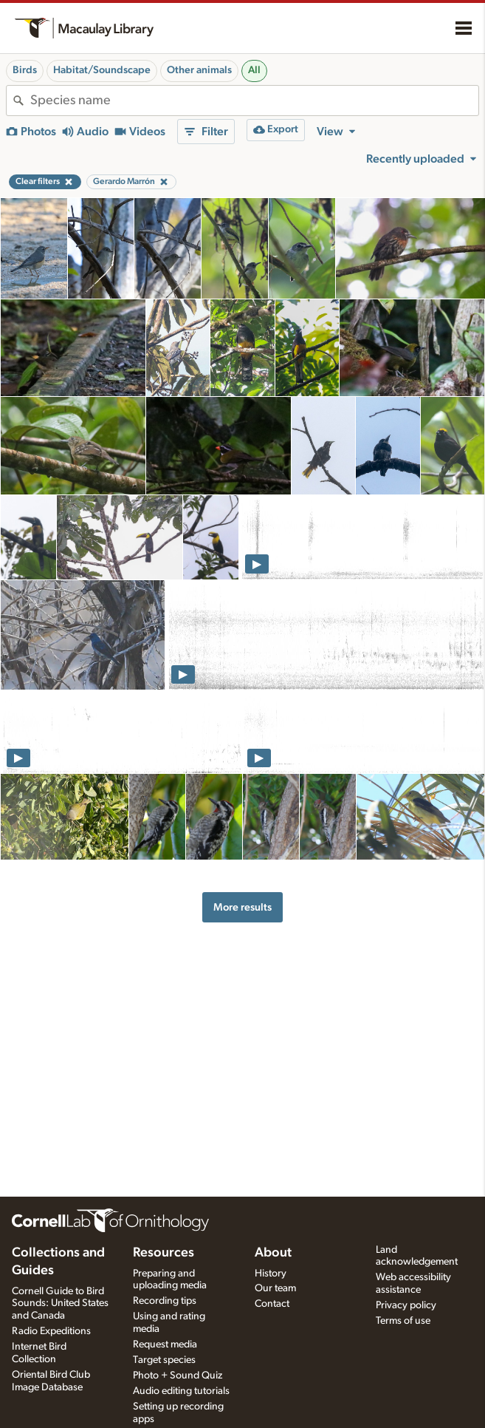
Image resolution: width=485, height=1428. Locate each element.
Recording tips (164, 1301)
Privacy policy (406, 1305)
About (273, 1252)
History (270, 1273)
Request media (165, 1344)
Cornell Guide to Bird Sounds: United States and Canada (60, 1304)
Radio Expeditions (51, 1331)
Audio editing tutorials (181, 1391)
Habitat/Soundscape (102, 70)
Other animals (199, 70)
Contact (272, 1304)
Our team (275, 1288)
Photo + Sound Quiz (177, 1375)
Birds (25, 70)
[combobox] (254, 100)
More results (242, 907)
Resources (163, 1252)
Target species (164, 1360)
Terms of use (403, 1321)
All (254, 70)
